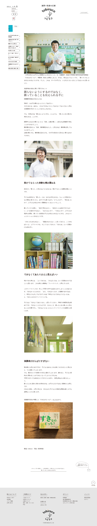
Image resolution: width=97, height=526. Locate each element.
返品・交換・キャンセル (28, 502)
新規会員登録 (87, 497)
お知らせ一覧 (43, 505)
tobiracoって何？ (10, 497)
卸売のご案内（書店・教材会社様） (48, 497)
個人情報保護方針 (67, 499)
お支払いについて (27, 499)
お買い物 (14, 8)
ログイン (86, 499)
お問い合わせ (10, 502)
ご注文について (26, 497)
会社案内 (9, 499)
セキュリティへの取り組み (69, 502)
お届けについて (26, 501)
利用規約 (65, 497)
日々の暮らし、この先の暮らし (42, 468)
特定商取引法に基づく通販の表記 (70, 501)
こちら (56, 399)
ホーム (33, 468)
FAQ (24, 504)
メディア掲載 (10, 501)
